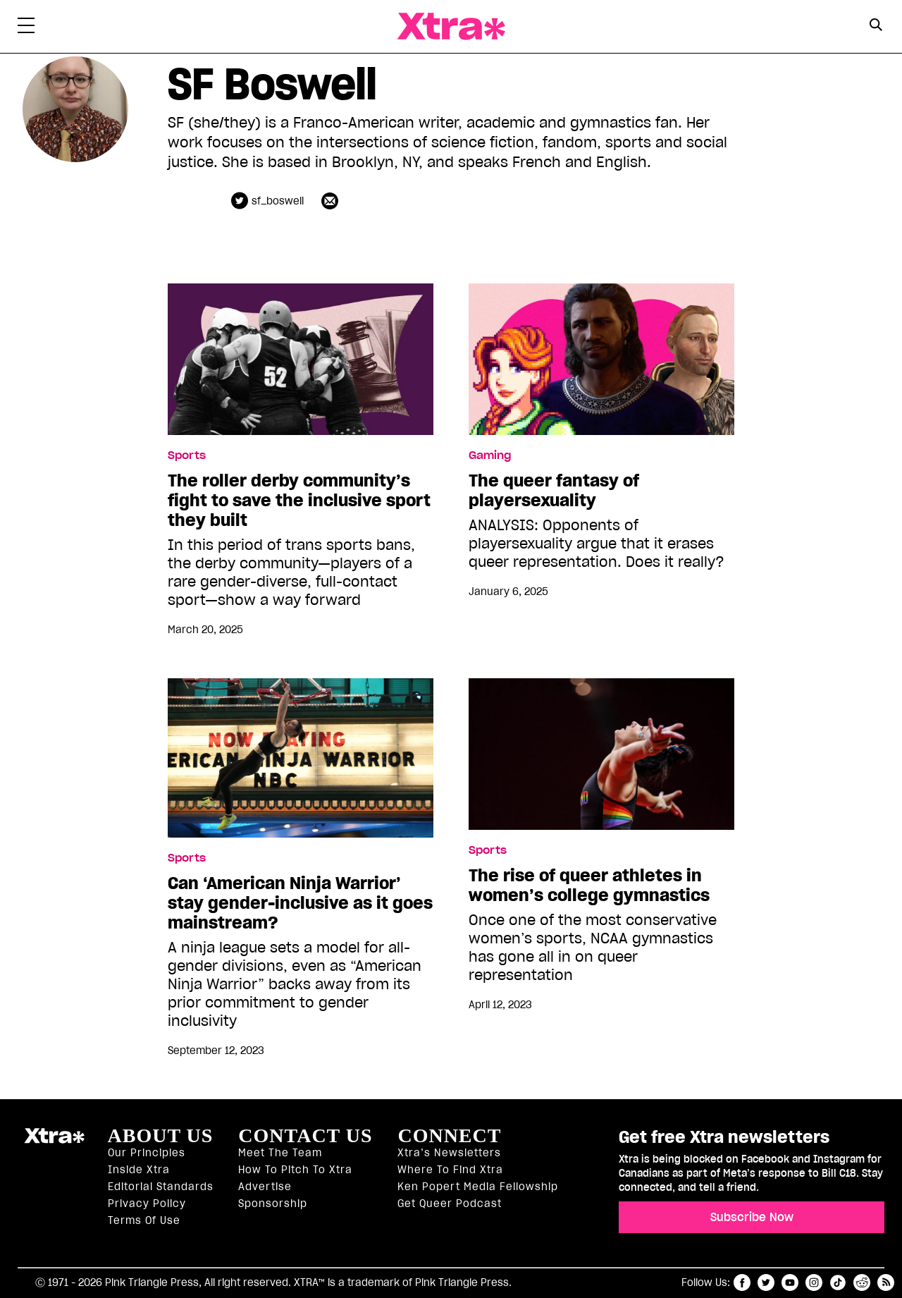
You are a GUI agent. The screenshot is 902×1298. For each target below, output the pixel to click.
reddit (861, 1282)
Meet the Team (280, 1152)
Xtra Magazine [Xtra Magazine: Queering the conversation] (451, 26)
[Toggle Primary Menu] (26, 28)
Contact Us (305, 1135)
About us (161, 1135)
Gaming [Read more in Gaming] (490, 455)
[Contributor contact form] (331, 200)
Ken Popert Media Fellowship (477, 1186)
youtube (789, 1282)
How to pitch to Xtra (295, 1169)
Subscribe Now (751, 1217)
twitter (766, 1282)
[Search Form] (875, 26)
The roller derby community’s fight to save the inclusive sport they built (299, 500)
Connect (449, 1135)
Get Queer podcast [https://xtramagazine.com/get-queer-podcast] (449, 1203)
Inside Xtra (139, 1169)
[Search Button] (875, 25)
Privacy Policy (147, 1203)
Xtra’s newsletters (449, 1152)
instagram (813, 1282)
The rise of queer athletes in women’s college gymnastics (591, 885)
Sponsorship (272, 1203)
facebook (742, 1282)
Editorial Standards (161, 1186)
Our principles (146, 1152)
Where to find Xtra (450, 1169)
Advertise (265, 1186)
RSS (885, 1282)
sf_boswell (278, 201)
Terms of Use (144, 1220)
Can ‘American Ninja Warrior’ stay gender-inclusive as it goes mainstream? (300, 903)
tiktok (837, 1282)
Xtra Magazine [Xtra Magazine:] (54, 1141)
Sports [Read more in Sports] (187, 455)
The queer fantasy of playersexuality (554, 490)
